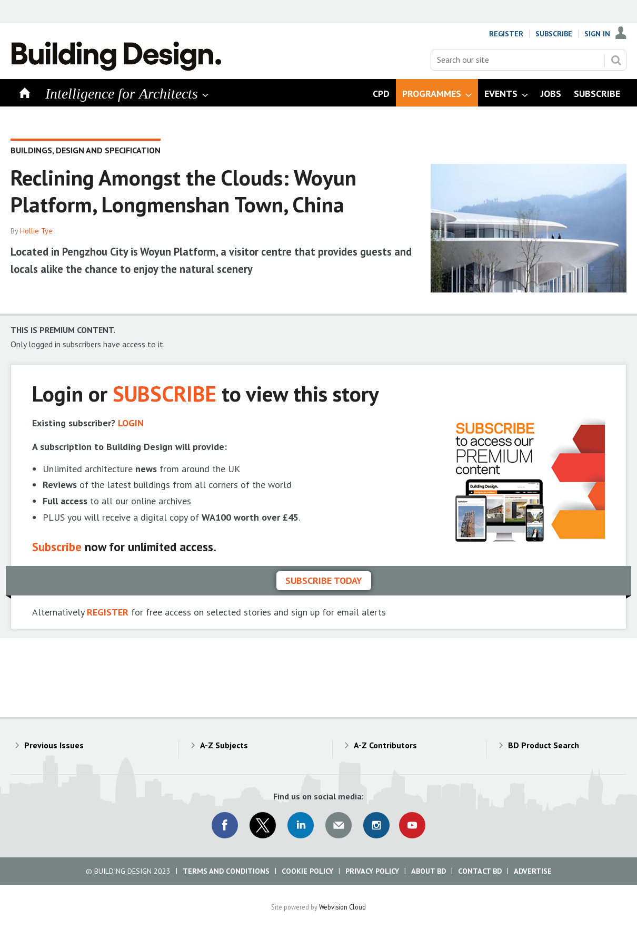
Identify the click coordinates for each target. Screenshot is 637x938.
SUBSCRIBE (164, 393)
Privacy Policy (372, 871)
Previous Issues (54, 745)
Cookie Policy (307, 871)
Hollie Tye (36, 231)
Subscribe (553, 34)
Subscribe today (323, 580)
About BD (428, 871)
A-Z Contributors (385, 745)
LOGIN (131, 423)
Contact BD (480, 871)
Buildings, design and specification (86, 150)
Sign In (597, 34)
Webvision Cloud (342, 907)
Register (506, 34)
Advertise (533, 871)
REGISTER (107, 612)
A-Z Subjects (224, 745)
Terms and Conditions (226, 871)
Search (616, 60)
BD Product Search (543, 745)
